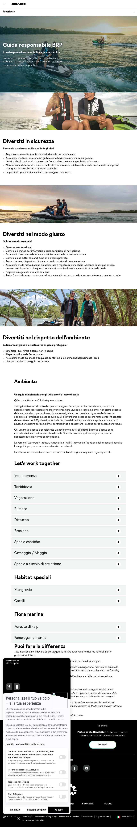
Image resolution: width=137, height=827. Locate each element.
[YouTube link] (86, 768)
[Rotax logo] (108, 804)
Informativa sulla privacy (46, 817)
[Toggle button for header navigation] (4, 4)
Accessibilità (87, 817)
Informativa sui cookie (69, 817)
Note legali (28, 817)
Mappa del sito (102, 817)
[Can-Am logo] (87, 804)
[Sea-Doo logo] (19, 4)
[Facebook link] (74, 768)
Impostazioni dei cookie (33, 820)
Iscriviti (102, 745)
